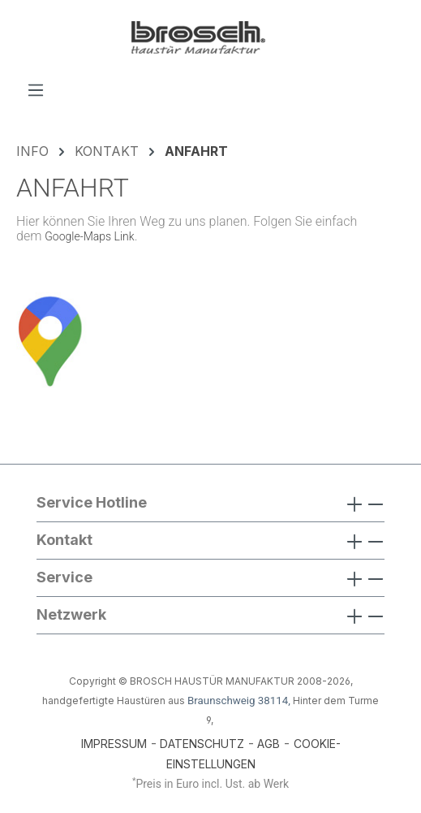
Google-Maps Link (89, 236)
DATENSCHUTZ (202, 743)
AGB (268, 743)
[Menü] (35, 89)
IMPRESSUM (114, 743)
